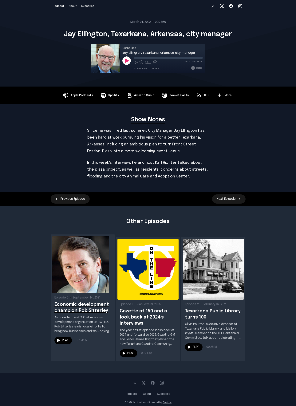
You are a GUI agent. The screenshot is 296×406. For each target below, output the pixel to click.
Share (155, 68)
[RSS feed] (213, 6)
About (73, 6)
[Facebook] (231, 6)
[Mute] (136, 62)
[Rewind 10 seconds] (141, 62)
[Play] (126, 60)
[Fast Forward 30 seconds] (155, 62)
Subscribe (87, 6)
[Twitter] (222, 6)
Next (229, 199)
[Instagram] (240, 6)
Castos (167, 398)
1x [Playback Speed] (148, 62)
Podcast (58, 6)
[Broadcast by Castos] (196, 68)
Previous (70, 199)
